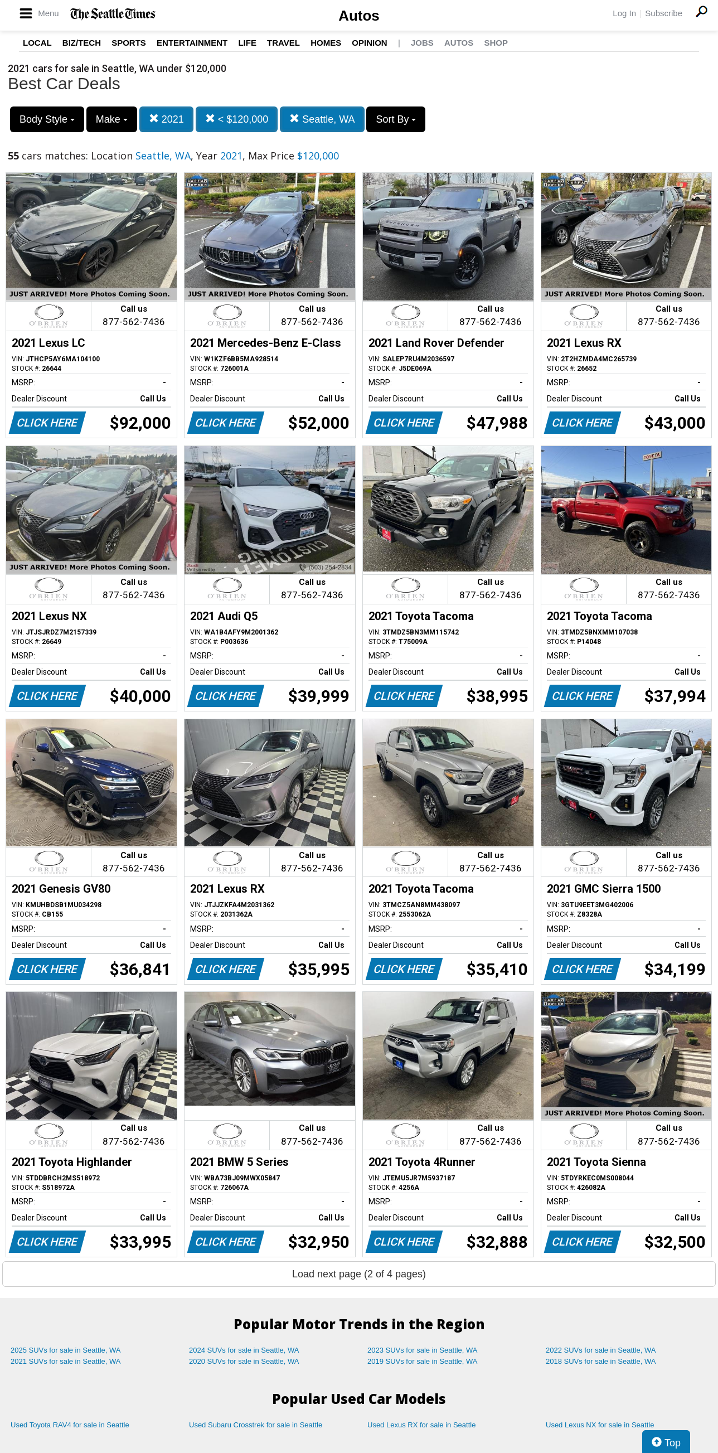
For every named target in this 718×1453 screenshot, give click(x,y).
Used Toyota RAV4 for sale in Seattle (70, 1425)
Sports (128, 42)
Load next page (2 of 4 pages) (359, 1274)
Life (247, 42)
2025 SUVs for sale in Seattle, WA (66, 1350)
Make (112, 119)
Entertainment (192, 42)
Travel (283, 42)
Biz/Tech (81, 42)
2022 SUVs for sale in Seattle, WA (601, 1350)
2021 (166, 119)
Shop (496, 42)
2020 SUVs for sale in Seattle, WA (244, 1361)
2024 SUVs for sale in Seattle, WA (244, 1350)
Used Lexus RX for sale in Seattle (421, 1425)
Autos (359, 15)
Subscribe (663, 13)
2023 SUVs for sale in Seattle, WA (422, 1350)
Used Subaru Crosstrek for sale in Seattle (255, 1425)
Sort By (396, 119)
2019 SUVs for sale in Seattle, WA (422, 1361)
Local (37, 42)
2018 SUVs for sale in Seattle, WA (601, 1361)
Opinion (369, 42)
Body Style (47, 119)
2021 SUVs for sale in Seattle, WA (66, 1361)
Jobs (422, 42)
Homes (326, 42)
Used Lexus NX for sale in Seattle (600, 1425)
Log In (624, 13)
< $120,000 (237, 119)
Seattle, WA (322, 119)
